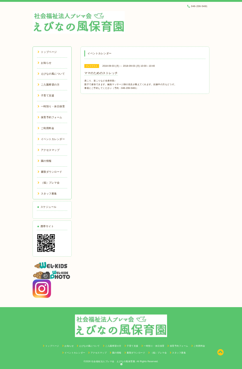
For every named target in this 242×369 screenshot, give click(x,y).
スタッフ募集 (47, 193)
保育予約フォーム (50, 117)
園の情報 (45, 160)
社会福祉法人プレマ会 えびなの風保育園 (113, 361)
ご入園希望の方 (48, 84)
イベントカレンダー (51, 139)
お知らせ (45, 62)
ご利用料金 (46, 128)
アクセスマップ (48, 149)
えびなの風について (51, 73)
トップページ (47, 51)
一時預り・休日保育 (51, 106)
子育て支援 (46, 95)
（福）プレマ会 (48, 182)
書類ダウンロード (50, 171)
